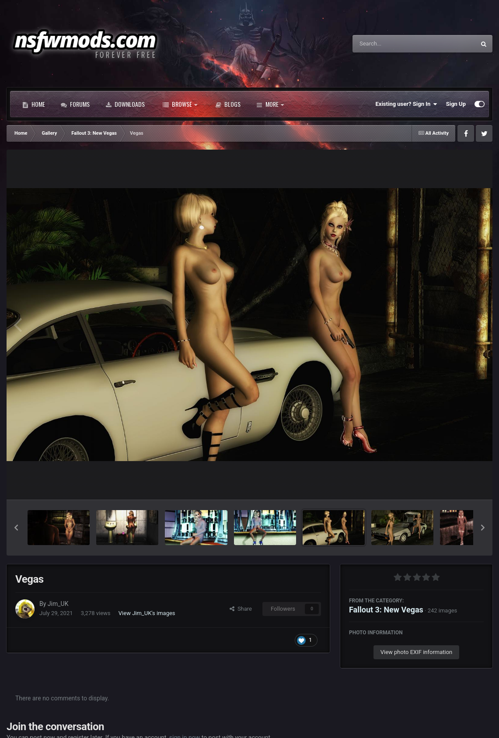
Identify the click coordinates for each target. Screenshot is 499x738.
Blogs (227, 104)
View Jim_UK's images (147, 613)
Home (33, 104)
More (270, 104)
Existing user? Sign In (406, 104)
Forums (75, 104)
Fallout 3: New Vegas (386, 609)
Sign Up (456, 104)
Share (241, 608)
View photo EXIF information (416, 652)
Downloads (125, 104)
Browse (180, 104)
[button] (16, 527)
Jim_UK (58, 603)
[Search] (391, 43)
